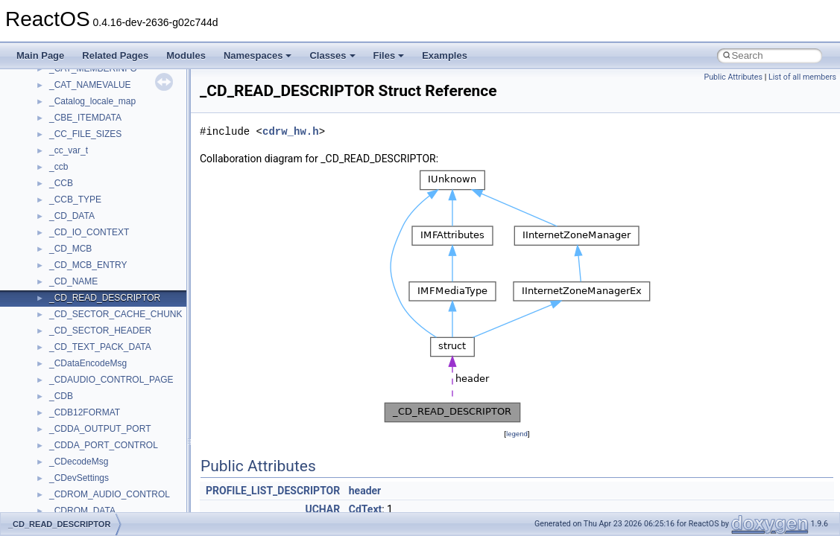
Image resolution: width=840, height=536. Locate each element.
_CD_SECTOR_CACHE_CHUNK (116, 314)
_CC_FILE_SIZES (85, 134)
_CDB (61, 396)
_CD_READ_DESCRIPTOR (104, 298)
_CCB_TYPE (75, 199)
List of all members (802, 77)
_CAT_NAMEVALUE (90, 85)
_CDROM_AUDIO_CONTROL (109, 494)
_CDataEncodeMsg (88, 363)
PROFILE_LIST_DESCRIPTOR (273, 491)
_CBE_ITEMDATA (85, 117)
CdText (365, 509)
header (365, 491)
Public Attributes (733, 77)
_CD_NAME (73, 281)
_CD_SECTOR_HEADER (100, 330)
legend (517, 434)
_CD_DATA (72, 216)
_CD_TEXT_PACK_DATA (100, 347)
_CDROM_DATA (82, 510)
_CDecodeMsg (78, 461)
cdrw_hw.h (290, 131)
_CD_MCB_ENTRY (88, 265)
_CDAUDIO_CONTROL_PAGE (111, 379)
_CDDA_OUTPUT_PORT (100, 429)
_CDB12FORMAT (84, 412)
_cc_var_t (68, 150)
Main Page (40, 55)
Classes (332, 55)
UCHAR (322, 509)
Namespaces (258, 55)
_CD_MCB (70, 248)
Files (389, 55)
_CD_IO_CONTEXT (89, 232)
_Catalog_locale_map (92, 101)
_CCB (61, 183)
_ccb (58, 167)
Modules (186, 55)
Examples (444, 55)
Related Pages (115, 55)
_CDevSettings (79, 478)
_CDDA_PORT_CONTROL (103, 445)
